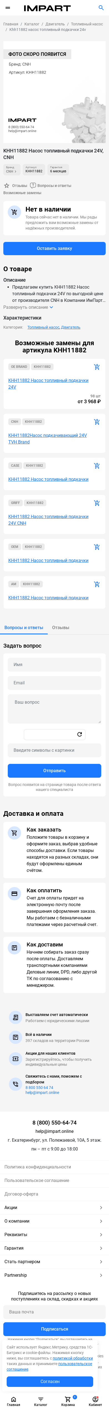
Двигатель (70, 327)
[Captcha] (54, 750)
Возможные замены (22, 193)
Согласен (50, 1381)
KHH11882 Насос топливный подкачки (48, 479)
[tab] (24, 627)
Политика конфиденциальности (37, 1167)
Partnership (54, 1275)
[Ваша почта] (54, 1312)
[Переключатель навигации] (7, 7)
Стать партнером (54, 1261)
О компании (54, 1221)
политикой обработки (73, 1358)
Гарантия (54, 1248)
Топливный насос (43, 327)
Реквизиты (54, 1234)
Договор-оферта (21, 1194)
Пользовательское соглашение (36, 1180)
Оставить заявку (54, 248)
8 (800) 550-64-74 (54, 1122)
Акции (54, 1207)
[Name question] (54, 665)
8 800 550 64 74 (39, 1087)
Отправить (54, 770)
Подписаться (54, 1329)
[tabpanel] (54, 715)
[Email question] (54, 683)
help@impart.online (42, 1092)
